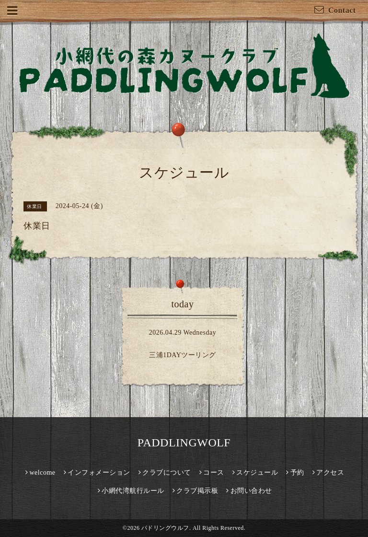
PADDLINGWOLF (184, 442)
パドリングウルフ (165, 528)
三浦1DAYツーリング (182, 355)
